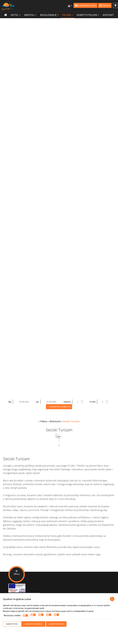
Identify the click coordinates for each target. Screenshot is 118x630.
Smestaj (30, 15)
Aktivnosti (55, 421)
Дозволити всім (56, 624)
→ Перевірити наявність (59, 406)
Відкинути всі (12, 624)
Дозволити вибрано (33, 624)
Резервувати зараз (85, 5)
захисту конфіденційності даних (79, 611)
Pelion (67, 15)
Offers (17, 571)
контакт (108, 15)
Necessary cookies (16, 615)
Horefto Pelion (87, 15)
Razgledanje (49, 15)
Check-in (104, 5)
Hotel (16, 15)
